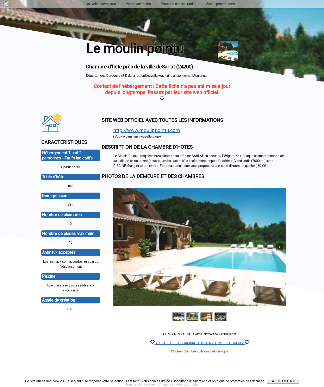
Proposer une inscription (178, 4)
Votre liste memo (138, 4)
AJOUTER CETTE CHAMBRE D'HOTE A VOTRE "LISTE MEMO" (199, 343)
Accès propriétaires (220, 4)
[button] (279, 246)
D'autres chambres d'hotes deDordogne (199, 351)
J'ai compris (282, 381)
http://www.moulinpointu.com (146, 130)
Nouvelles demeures (101, 4)
